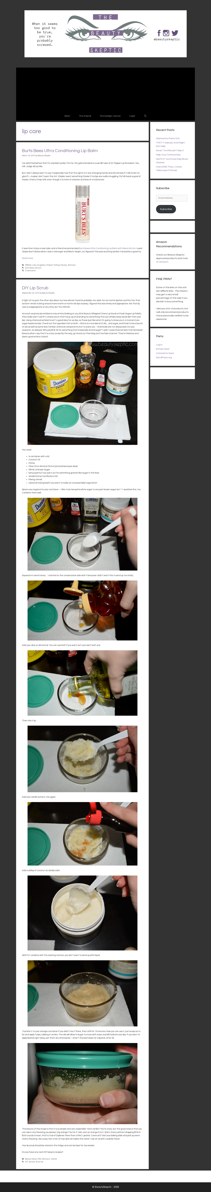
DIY (26, 1162)
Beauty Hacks (31, 1159)
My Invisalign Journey (110, 116)
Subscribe (166, 209)
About (67, 116)
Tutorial (54, 1159)
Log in (159, 345)
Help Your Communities (168, 155)
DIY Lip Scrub (35, 288)
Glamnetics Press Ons (168, 138)
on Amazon (162, 262)
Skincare (72, 265)
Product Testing (53, 265)
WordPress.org (164, 357)
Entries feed (162, 349)
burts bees (29, 268)
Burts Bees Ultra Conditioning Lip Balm (60, 150)
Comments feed (165, 353)
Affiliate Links (30, 265)
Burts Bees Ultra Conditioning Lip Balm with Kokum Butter (107, 248)
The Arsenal (85, 116)
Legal (132, 116)
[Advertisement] (105, 89)
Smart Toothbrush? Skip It (170, 150)
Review (64, 265)
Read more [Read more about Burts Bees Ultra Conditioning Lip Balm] (27, 258)
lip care (38, 268)
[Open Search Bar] (145, 116)
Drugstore (41, 265)
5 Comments (30, 271)
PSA (39, 1159)
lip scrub (39, 1162)
